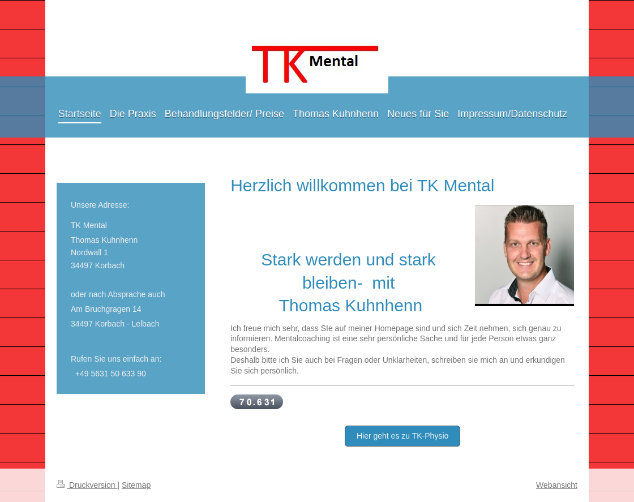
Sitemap (136, 485)
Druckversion (87, 485)
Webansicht (556, 485)
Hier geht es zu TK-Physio (402, 435)
